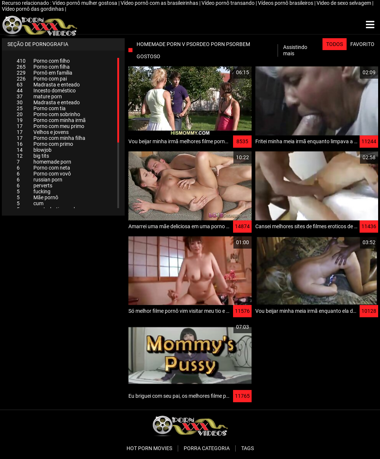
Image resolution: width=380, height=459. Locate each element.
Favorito (362, 44)
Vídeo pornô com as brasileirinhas (160, 3)
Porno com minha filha (51, 138)
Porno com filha (43, 67)
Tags (247, 448)
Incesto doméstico (46, 91)
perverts (34, 185)
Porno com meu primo (50, 126)
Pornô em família (44, 73)
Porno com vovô (44, 174)
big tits (33, 156)
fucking (33, 191)
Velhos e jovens (43, 132)
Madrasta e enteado (48, 85)
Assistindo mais (295, 50)
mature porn (39, 96)
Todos (334, 44)
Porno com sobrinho (48, 114)
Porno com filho (43, 61)
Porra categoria (207, 448)
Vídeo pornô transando (229, 3)
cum (30, 203)
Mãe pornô (37, 197)
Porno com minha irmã (51, 120)
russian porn (39, 180)
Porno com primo (45, 144)
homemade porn (44, 162)
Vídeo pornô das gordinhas (33, 9)
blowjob (34, 150)
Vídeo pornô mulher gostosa (85, 3)
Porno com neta (43, 168)
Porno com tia (41, 108)
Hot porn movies (149, 448)
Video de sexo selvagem (344, 3)
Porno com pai (42, 79)
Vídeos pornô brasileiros (286, 3)
